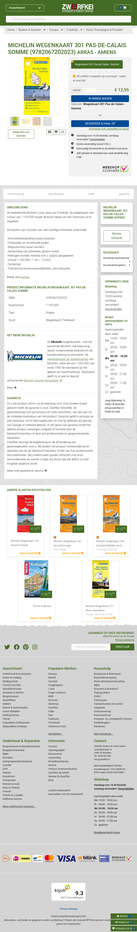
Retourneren (55, 753)
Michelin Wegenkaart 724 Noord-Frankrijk (25, 543)
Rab (50, 715)
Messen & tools (11, 783)
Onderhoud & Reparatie (21, 741)
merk (91, 194)
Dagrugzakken (102, 692)
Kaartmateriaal (102, 715)
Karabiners (9, 776)
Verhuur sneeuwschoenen (62, 768)
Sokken (7, 703)
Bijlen (97, 685)
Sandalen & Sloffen (13, 692)
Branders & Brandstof (106, 688)
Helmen (7, 772)
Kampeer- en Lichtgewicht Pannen (113, 718)
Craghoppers (55, 685)
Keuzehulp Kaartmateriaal (116, 258)
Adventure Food (57, 726)
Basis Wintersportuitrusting (109, 681)
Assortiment (25, 8)
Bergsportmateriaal (13, 750)
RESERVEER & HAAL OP (100, 123)
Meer (11, 387)
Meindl (52, 677)
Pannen (7, 791)
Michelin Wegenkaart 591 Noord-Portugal (68, 546)
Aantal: (77, 90)
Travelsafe (54, 722)
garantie (124, 194)
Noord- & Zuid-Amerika (15, 707)
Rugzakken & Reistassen (16, 722)
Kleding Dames (11, 715)
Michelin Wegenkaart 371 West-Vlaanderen (101, 610)
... (43, 29)
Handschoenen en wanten (108, 703)
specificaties (56, 194)
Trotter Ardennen (42, 606)
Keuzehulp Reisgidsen (114, 265)
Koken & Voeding (12, 677)
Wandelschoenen (12, 688)
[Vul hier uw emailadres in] (91, 647)
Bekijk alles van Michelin (21, 134)
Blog (50, 780)
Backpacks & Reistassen (107, 673)
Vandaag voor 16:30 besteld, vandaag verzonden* (114, 300)
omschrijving (16, 194)
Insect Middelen (11, 711)
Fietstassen (100, 700)
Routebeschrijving (58, 761)
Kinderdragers (102, 722)
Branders (8, 757)
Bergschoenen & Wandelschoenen (21, 746)
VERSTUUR (122, 647)
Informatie (56, 741)
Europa (24, 277)
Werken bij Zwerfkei (59, 776)
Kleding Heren (10, 681)
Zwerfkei (53, 707)
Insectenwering (102, 711)
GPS (5, 768)
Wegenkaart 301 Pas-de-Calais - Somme (95, 63)
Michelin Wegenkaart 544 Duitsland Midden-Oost (111, 546)
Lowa (51, 688)
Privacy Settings (68, 908)
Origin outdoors (57, 692)
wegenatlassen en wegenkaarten (67, 359)
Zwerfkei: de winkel (58, 772)
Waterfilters (9, 700)
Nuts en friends (11, 787)
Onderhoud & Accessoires (17, 673)
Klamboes (99, 726)
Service (52, 765)
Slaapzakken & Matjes (15, 726)
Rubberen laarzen (12, 798)
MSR (51, 696)
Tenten (6, 718)
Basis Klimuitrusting (105, 677)
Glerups (52, 673)
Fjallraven (53, 718)
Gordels (7, 765)
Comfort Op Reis (12, 685)
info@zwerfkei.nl (114, 407)
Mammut (53, 703)
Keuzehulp (102, 668)
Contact (52, 746)
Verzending (54, 757)
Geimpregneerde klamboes (17, 761)
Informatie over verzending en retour (109, 128)
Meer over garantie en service (27, 470)
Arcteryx (53, 681)
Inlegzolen (99, 707)
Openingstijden (56, 750)
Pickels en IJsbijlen (13, 795)
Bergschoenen (11, 696)
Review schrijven (116, 236)
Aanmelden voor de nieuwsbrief (65, 794)
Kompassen (9, 780)
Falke (51, 711)
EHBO (97, 696)
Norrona (53, 700)
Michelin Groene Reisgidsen (41, 380)
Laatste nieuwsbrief (59, 790)
